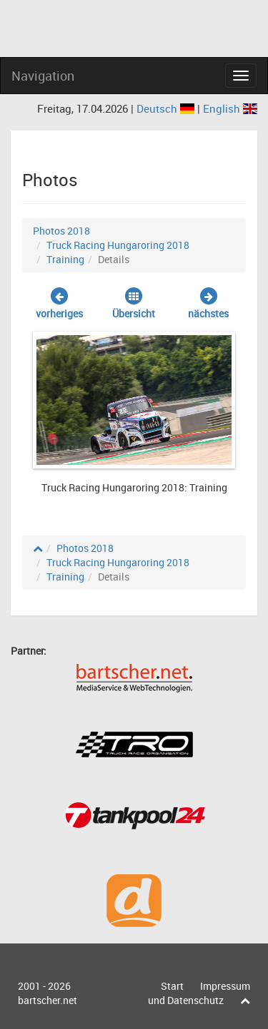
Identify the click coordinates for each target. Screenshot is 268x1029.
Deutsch (167, 108)
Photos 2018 (61, 230)
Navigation (42, 75)
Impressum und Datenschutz (199, 993)
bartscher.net (47, 1000)
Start (172, 986)
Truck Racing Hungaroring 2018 (117, 245)
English (230, 108)
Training (65, 259)
